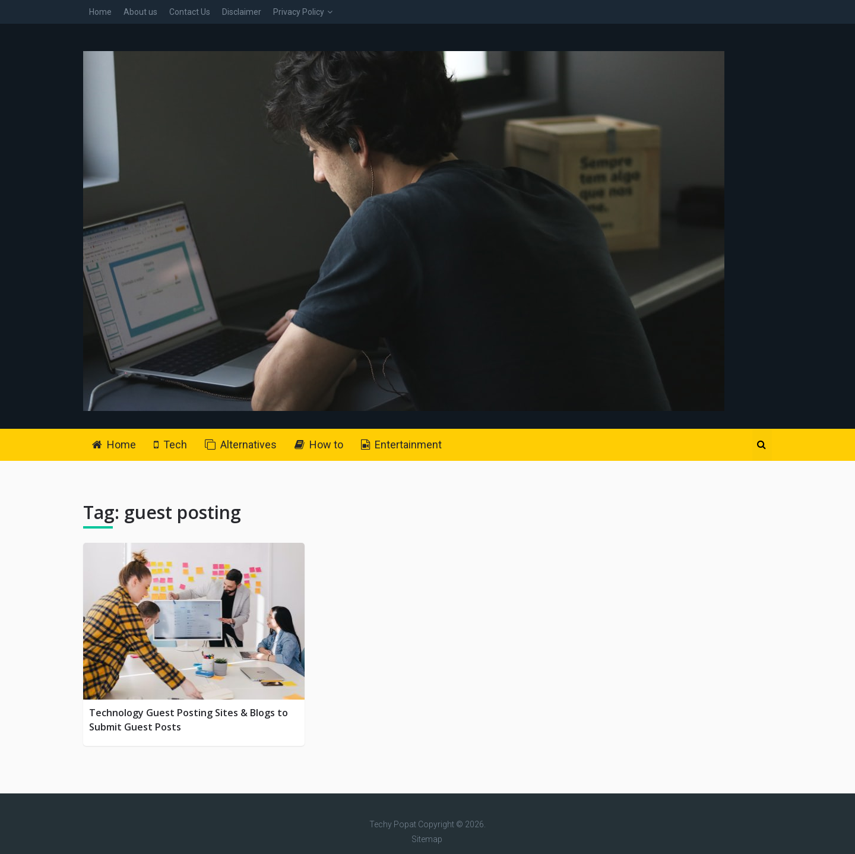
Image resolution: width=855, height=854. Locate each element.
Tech (170, 444)
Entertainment (401, 444)
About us (140, 12)
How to (318, 444)
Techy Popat (392, 824)
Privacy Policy (298, 12)
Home (100, 12)
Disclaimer (241, 12)
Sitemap (426, 839)
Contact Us (189, 12)
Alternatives (241, 444)
